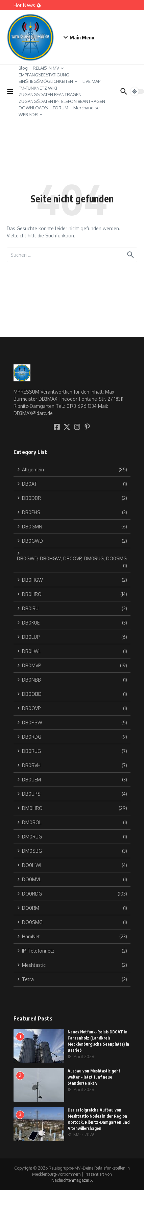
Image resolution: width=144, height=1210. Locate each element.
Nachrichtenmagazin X (72, 1180)
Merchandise (86, 107)
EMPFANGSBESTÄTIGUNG (44, 74)
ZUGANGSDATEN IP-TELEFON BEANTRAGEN (62, 101)
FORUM (60, 107)
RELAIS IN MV (48, 68)
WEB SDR (30, 114)
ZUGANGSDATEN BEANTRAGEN (50, 94)
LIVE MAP (91, 81)
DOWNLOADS (33, 107)
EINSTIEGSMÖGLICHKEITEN (48, 81)
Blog (23, 68)
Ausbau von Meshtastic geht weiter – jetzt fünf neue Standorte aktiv (94, 1077)
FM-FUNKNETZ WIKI (38, 88)
